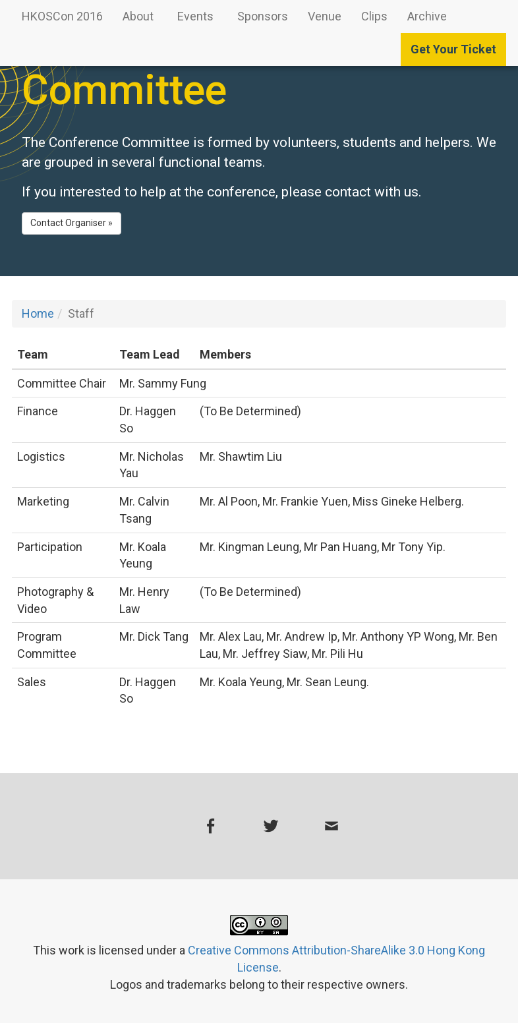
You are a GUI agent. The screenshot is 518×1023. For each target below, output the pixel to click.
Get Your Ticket (453, 49)
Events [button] (196, 16)
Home (38, 313)
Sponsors (262, 16)
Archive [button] (428, 16)
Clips (374, 16)
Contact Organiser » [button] (71, 223)
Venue (324, 16)
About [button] (139, 16)
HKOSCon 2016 (62, 16)
